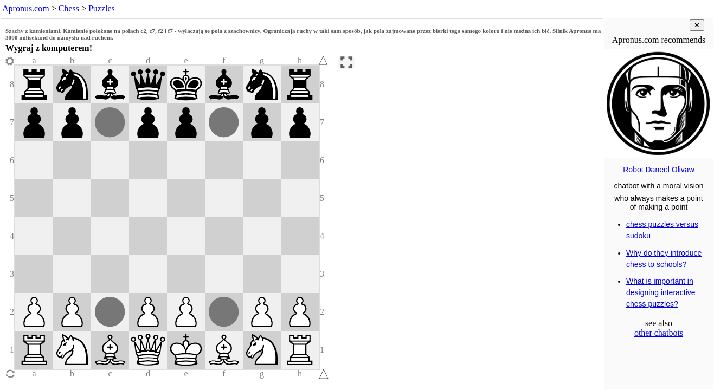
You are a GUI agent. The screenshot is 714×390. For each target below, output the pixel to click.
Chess (69, 8)
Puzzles (101, 8)
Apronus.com (25, 8)
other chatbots (658, 332)
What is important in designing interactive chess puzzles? (661, 292)
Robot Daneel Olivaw (658, 169)
